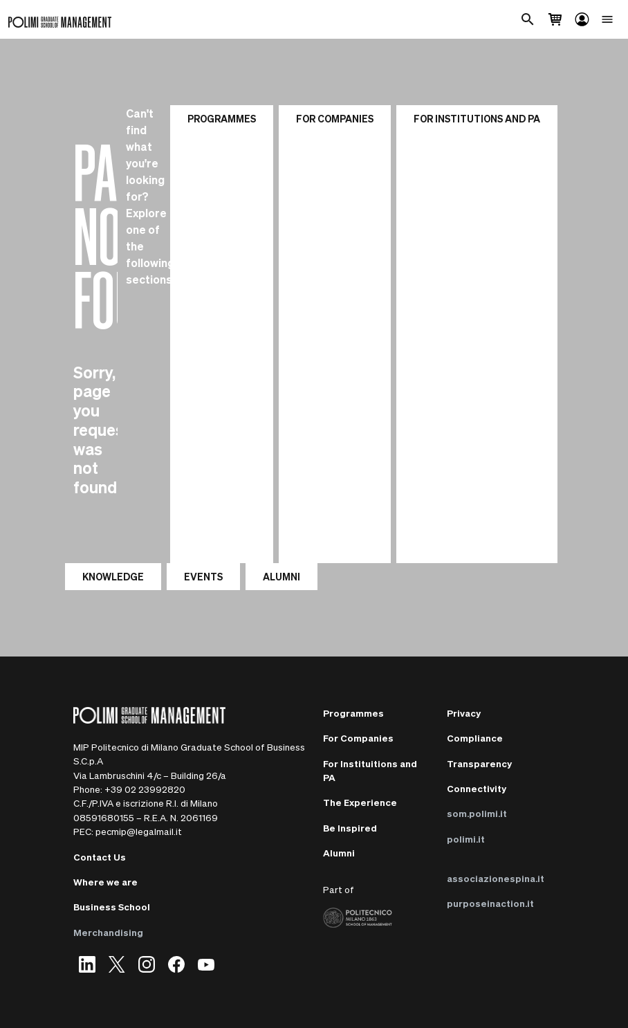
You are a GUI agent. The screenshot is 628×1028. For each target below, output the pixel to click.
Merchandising (108, 932)
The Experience (360, 802)
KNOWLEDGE (113, 576)
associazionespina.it (495, 878)
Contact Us (99, 857)
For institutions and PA (477, 118)
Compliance (475, 738)
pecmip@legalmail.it (138, 831)
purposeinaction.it (490, 903)
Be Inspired (350, 828)
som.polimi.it (477, 813)
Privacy (464, 713)
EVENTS (203, 576)
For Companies (334, 118)
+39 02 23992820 (144, 789)
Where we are (105, 882)
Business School (111, 906)
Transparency (479, 763)
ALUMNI (281, 576)
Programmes (221, 118)
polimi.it (466, 839)
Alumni (339, 853)
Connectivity (476, 788)
